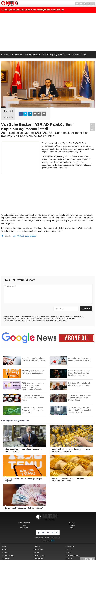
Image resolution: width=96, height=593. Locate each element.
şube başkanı (30, 236)
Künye (71, 523)
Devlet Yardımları (73, 556)
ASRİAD (20, 236)
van (14, 236)
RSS (72, 528)
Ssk (5, 546)
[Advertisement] (48, 31)
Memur (6, 552)
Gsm (37, 552)
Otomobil (70, 546)
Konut (69, 549)
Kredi (5, 549)
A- (92, 129)
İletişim (72, 525)
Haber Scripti (46, 541)
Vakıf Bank (39, 559)
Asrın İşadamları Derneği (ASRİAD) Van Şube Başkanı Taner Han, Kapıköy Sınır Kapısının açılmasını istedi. (45, 134)
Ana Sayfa (24, 528)
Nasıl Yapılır (39, 549)
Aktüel (37, 546)
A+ (92, 125)
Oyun (24, 525)
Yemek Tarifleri (24, 523)
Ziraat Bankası (9, 556)
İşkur (69, 552)
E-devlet (7, 559)
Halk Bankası (40, 556)
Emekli (69, 559)
